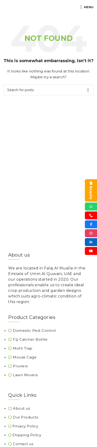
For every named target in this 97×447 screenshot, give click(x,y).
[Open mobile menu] (87, 7)
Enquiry (91, 190)
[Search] (48, 90)
